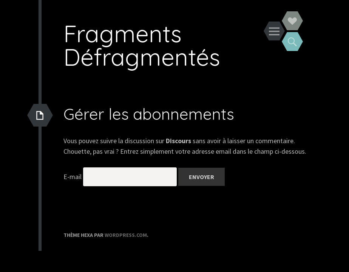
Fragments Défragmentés (141, 45)
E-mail (72, 176)
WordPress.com (126, 235)
